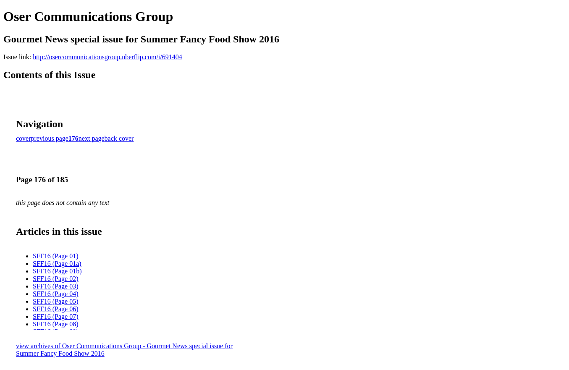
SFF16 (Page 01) (55, 256)
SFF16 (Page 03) (55, 286)
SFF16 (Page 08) (55, 324)
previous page (49, 138)
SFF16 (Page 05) (55, 301)
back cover (119, 138)
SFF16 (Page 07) (55, 316)
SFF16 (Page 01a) (57, 263)
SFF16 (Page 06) (55, 308)
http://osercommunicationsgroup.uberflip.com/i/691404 (107, 56)
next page (92, 138)
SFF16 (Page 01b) (57, 271)
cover (23, 138)
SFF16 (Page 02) (55, 278)
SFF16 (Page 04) (55, 293)
